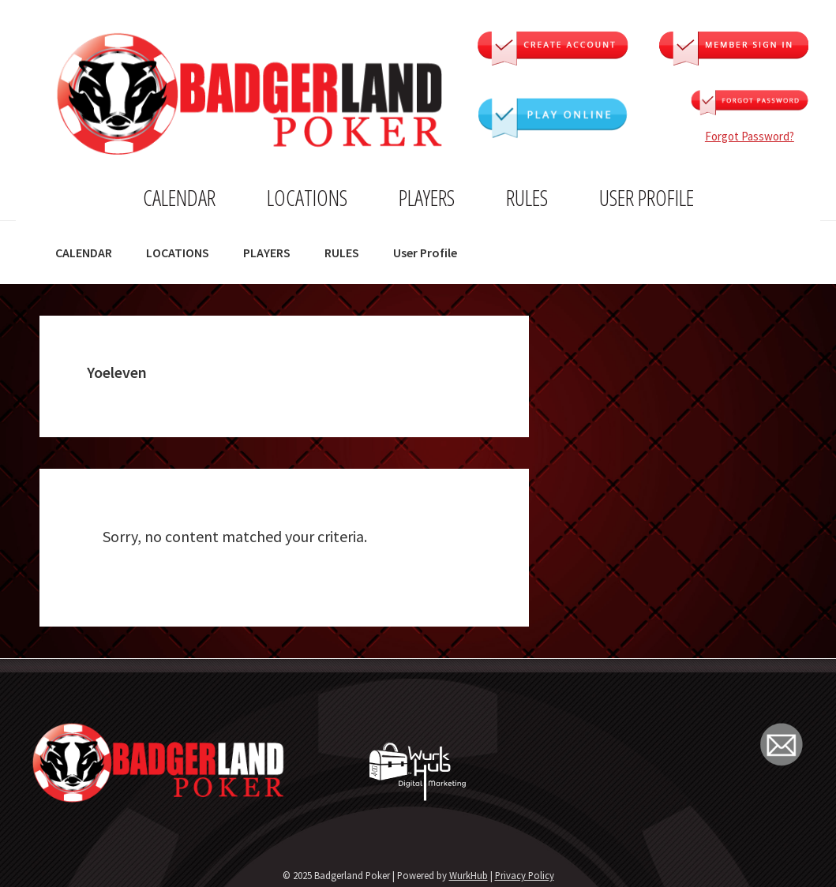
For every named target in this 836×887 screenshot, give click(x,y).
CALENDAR (179, 197)
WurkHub (468, 875)
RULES (527, 197)
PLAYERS (427, 197)
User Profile (646, 197)
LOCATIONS (307, 197)
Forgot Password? (749, 136)
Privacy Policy (524, 875)
